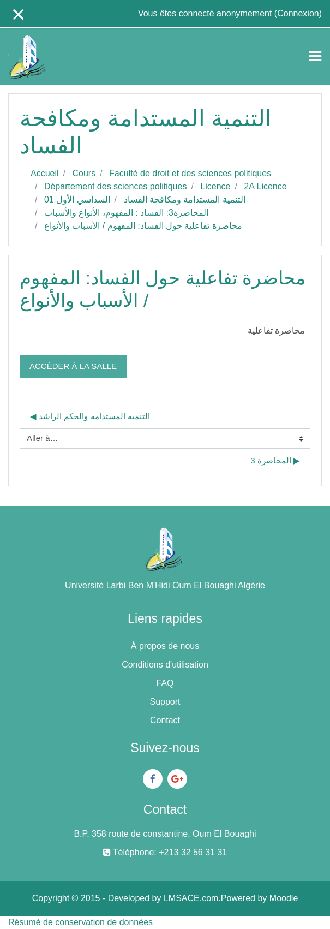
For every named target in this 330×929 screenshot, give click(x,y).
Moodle (283, 898)
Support (164, 701)
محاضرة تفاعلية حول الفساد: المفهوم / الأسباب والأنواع (143, 225)
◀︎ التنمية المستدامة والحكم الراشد (90, 416)
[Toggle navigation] (315, 56)
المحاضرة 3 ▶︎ (275, 460)
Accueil (45, 173)
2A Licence (265, 186)
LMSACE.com (191, 898)
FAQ (164, 683)
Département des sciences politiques (115, 186)
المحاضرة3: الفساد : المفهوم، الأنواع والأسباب (126, 212)
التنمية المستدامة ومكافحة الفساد (184, 199)
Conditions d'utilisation (165, 664)
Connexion (298, 13)
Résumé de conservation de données (80, 922)
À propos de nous (165, 646)
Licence (215, 186)
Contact (165, 720)
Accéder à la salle (73, 366)
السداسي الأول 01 (77, 199)
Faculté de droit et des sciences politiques (190, 173)
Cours (83, 173)
